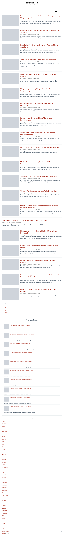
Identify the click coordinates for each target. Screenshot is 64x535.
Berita (3, 429)
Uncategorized (5, 531)
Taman (3, 523)
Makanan (4, 497)
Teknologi (4, 526)
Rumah (4, 521)
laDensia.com (32, 2)
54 (5, 310)
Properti (4, 518)
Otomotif (4, 508)
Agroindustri (5, 423)
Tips (3, 528)
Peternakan (5, 515)
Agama (3, 421)
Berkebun (4, 431)
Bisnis (3, 436)
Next (7, 312)
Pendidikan (4, 510)
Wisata (3, 533)
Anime (3, 426)
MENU (58, 11)
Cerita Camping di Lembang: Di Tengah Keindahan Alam (39, 147)
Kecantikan (4, 482)
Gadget (4, 462)
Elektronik (4, 446)
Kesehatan (4, 487)
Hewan (3, 469)
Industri (4, 475)
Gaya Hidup (5, 467)
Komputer (4, 490)
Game (3, 464)
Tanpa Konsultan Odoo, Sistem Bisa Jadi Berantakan (38, 60)
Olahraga (4, 505)
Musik (3, 503)
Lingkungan (5, 495)
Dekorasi (4, 439)
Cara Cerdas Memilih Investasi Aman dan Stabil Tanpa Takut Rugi (24, 220)
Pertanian (4, 513)
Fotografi (4, 454)
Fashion (4, 449)
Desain (3, 444)
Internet (4, 480)
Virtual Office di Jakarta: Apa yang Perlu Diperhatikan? (39, 176)
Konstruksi (4, 492)
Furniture (4, 457)
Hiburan (4, 472)
